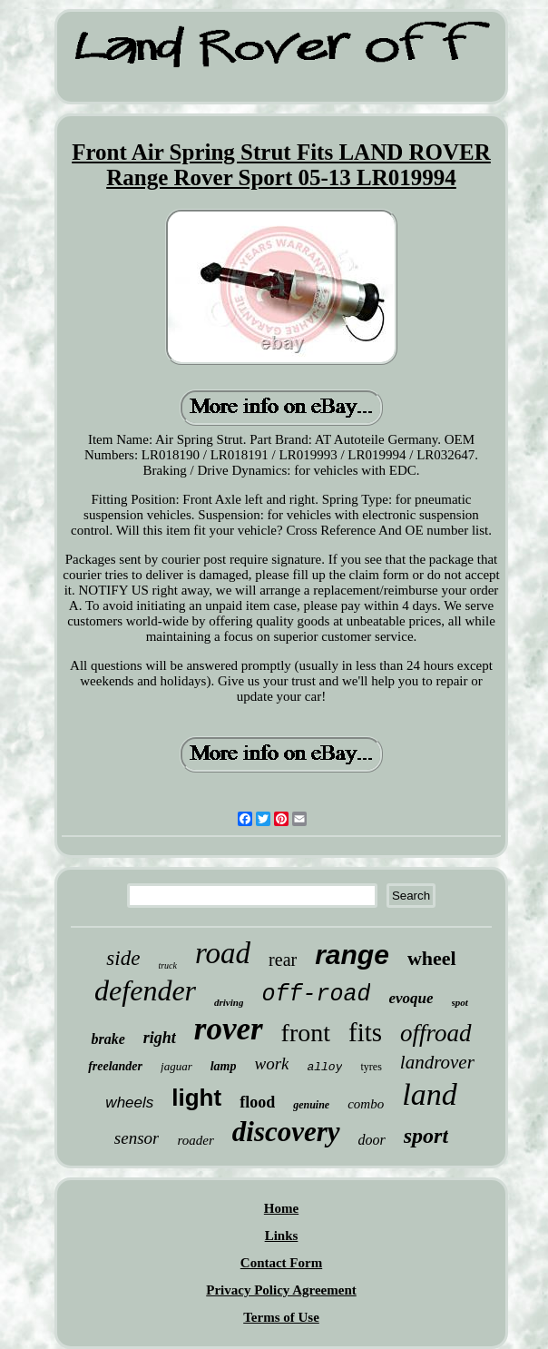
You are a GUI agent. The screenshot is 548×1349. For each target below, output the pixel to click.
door (372, 1139)
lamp (223, 1066)
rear (283, 960)
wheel (431, 958)
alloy (324, 1067)
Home (281, 1208)
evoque (410, 998)
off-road (315, 994)
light (196, 1097)
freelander (115, 1066)
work (271, 1063)
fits (365, 1032)
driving (228, 1002)
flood (257, 1102)
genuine (311, 1104)
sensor (137, 1137)
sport (426, 1135)
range (352, 955)
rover (228, 1029)
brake (107, 1039)
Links (281, 1235)
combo (365, 1104)
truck (167, 965)
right (159, 1038)
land (429, 1094)
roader (195, 1140)
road (222, 953)
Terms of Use (281, 1317)
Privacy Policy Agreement (281, 1290)
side (123, 958)
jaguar (176, 1066)
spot (460, 1002)
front (305, 1033)
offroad (436, 1033)
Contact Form (281, 1262)
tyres (370, 1066)
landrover (437, 1062)
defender (145, 990)
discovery (286, 1131)
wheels (129, 1102)
